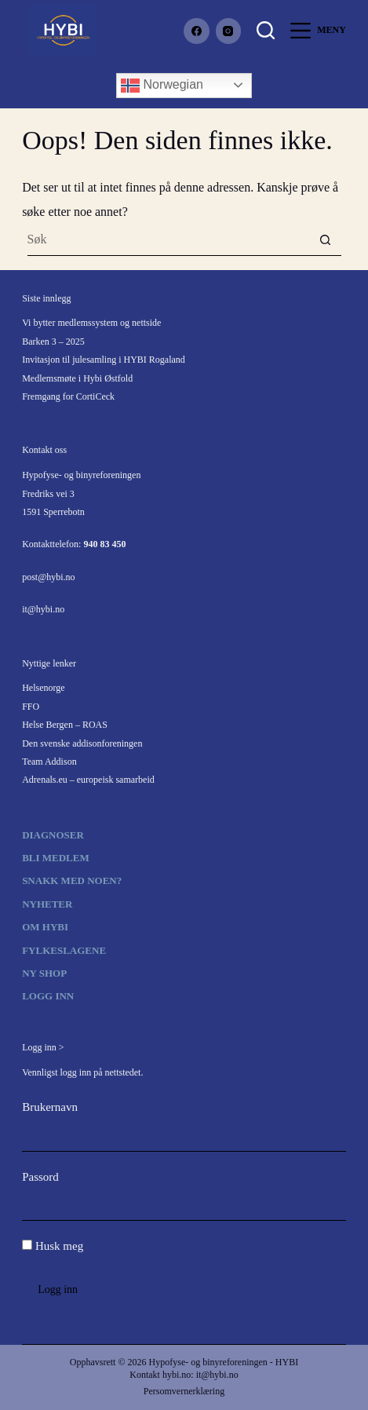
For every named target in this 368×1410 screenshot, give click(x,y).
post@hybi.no (48, 577)
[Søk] (266, 30)
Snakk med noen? (72, 880)
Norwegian (162, 85)
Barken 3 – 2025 (53, 341)
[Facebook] (197, 31)
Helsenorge (43, 687)
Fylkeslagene (64, 950)
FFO (30, 706)
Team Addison (49, 761)
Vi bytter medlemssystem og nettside (91, 322)
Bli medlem (55, 858)
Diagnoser (53, 835)
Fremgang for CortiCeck (68, 396)
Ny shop (44, 973)
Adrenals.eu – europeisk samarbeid (88, 779)
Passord (40, 1177)
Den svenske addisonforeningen (82, 743)
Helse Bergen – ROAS (64, 724)
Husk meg (52, 1246)
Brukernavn (50, 1107)
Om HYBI (45, 927)
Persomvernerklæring (184, 1391)
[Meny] (318, 30)
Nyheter (47, 904)
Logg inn (48, 996)
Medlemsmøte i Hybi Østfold (77, 378)
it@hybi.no (43, 609)
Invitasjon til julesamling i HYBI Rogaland (103, 359)
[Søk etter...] (168, 240)
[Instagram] (229, 31)
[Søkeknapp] (325, 240)
